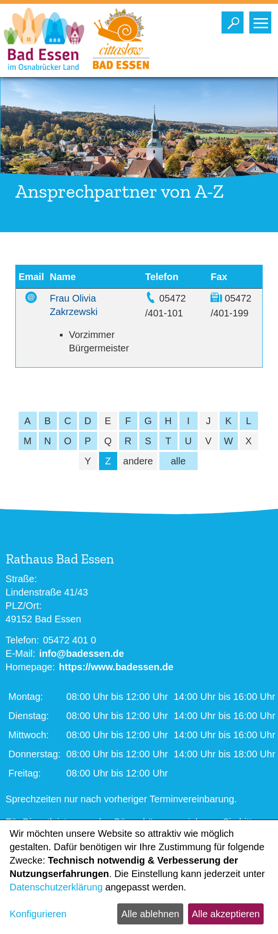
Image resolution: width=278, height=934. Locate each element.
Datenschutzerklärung (56, 887)
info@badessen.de (81, 653)
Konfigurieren (38, 914)
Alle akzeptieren (226, 914)
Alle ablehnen (150, 914)
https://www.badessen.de (116, 667)
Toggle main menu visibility (262, 20)
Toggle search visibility (235, 20)
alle (178, 461)
